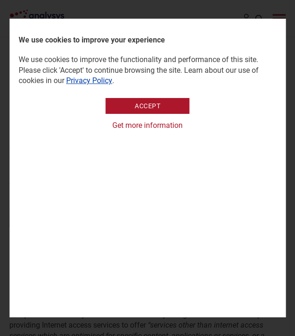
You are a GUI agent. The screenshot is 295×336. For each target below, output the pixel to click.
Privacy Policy (89, 80)
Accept (147, 106)
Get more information (147, 125)
